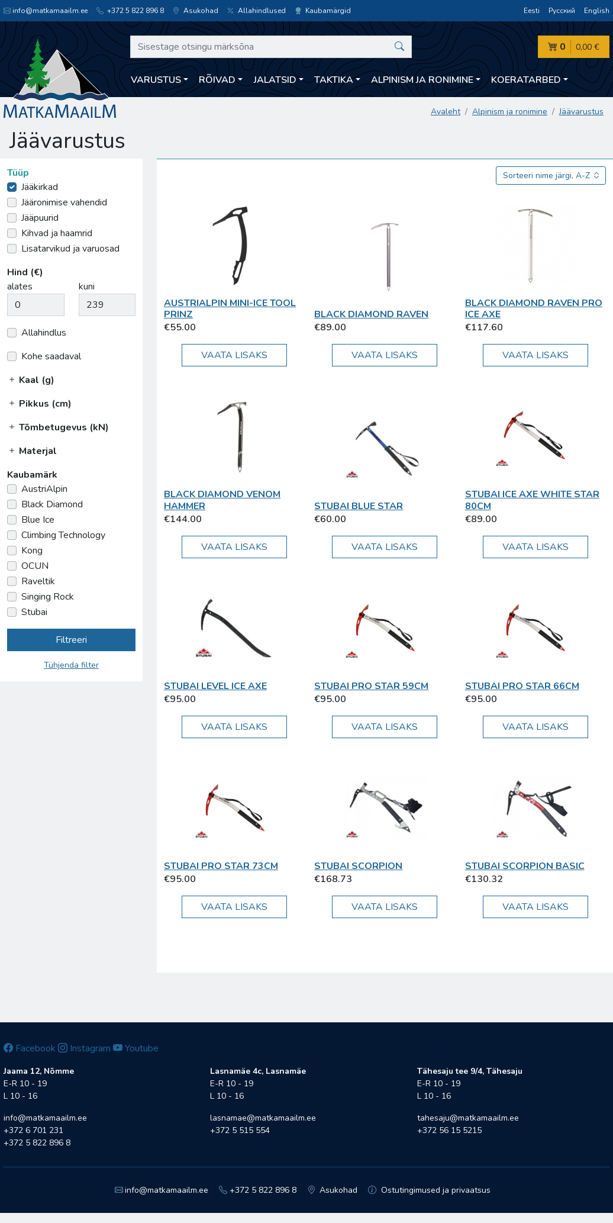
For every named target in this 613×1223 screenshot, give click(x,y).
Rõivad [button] (217, 79)
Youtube (136, 1048)
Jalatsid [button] (275, 79)
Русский (562, 10)
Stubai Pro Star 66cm (522, 686)
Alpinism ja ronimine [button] (422, 79)
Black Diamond (52, 504)
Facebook (30, 1048)
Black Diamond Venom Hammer (222, 500)
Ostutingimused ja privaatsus (429, 1190)
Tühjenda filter (71, 665)
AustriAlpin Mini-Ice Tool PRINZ (230, 309)
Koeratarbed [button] (526, 79)
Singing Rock (47, 596)
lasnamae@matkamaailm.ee (263, 1118)
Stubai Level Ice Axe (215, 686)
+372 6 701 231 (33, 1130)
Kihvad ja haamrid (56, 233)
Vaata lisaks (234, 355)
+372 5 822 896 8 (130, 10)
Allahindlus (43, 332)
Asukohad (195, 10)
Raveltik (38, 581)
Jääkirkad (39, 187)
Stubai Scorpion (358, 866)
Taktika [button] (333, 79)
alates (20, 286)
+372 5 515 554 (240, 1130)
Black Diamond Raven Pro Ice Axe (533, 309)
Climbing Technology (63, 535)
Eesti (532, 10)
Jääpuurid (40, 217)
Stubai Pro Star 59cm (371, 686)
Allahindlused (256, 10)
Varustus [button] (156, 79)
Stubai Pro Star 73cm (221, 866)
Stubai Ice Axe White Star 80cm (532, 500)
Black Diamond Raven (371, 314)
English (596, 10)
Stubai (34, 612)
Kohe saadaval (51, 356)
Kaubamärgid (323, 10)
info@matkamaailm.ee (46, 10)
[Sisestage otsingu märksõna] (271, 47)
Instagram (84, 1048)
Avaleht (445, 111)
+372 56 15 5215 (449, 1130)
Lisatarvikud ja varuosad (70, 248)
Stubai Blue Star (358, 506)
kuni (87, 286)
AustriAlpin (44, 488)
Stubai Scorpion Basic (525, 866)
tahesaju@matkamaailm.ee (468, 1118)
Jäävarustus (581, 111)
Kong (32, 550)
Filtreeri (71, 639)
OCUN (35, 565)
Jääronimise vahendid (64, 202)
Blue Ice (37, 519)
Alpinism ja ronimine (509, 111)
